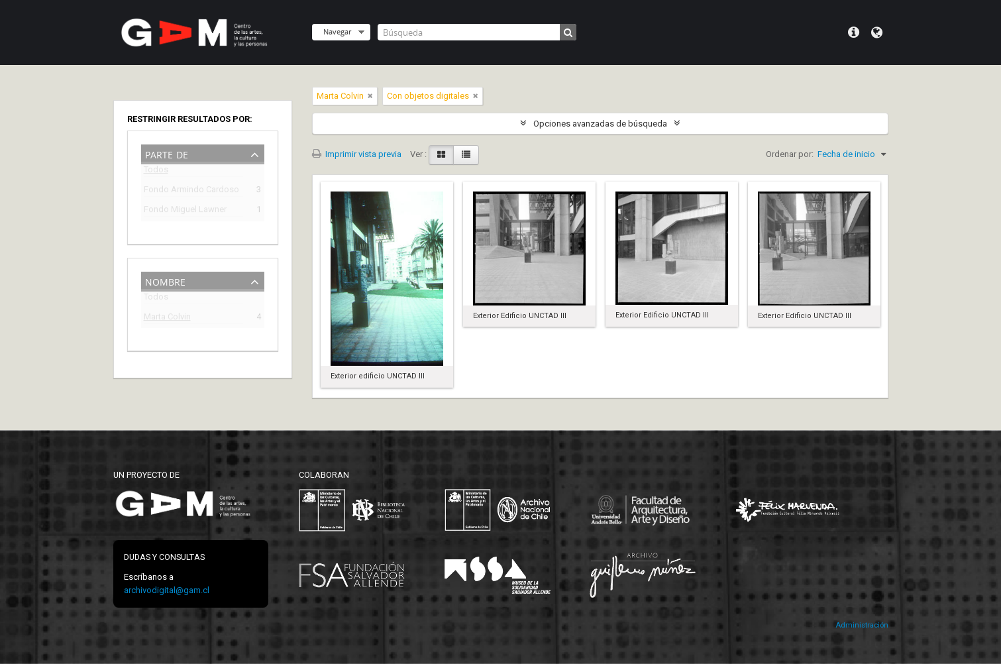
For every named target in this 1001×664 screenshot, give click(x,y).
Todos (156, 172)
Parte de (166, 153)
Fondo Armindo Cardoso (191, 191)
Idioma (876, 32)
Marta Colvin (167, 318)
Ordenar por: (790, 154)
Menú (853, 32)
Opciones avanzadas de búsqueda (600, 124)
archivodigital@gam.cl (166, 590)
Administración (861, 625)
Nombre (165, 281)
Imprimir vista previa (356, 154)
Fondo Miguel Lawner (185, 211)
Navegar (337, 31)
